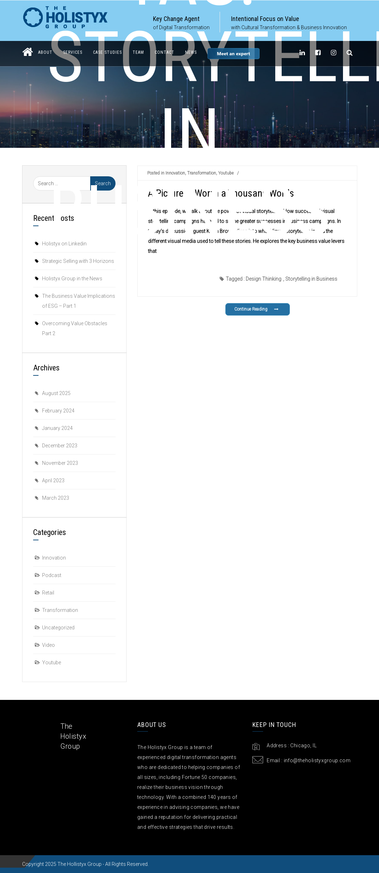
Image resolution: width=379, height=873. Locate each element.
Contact (164, 52)
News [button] (191, 52)
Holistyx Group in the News (72, 278)
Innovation (54, 558)
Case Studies (107, 52)
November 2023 (60, 463)
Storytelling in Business (311, 279)
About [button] (45, 52)
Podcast (51, 575)
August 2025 (56, 393)
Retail (48, 593)
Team (138, 52)
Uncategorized (58, 627)
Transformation (60, 610)
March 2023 (55, 498)
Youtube (51, 662)
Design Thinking (263, 279)
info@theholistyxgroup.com (317, 760)
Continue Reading (256, 309)
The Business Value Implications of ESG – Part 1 (78, 301)
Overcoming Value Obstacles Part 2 (74, 328)
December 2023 (59, 445)
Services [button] (72, 52)
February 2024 (58, 411)
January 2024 (57, 428)
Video (48, 645)
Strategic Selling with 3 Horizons (78, 261)
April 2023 (53, 480)
